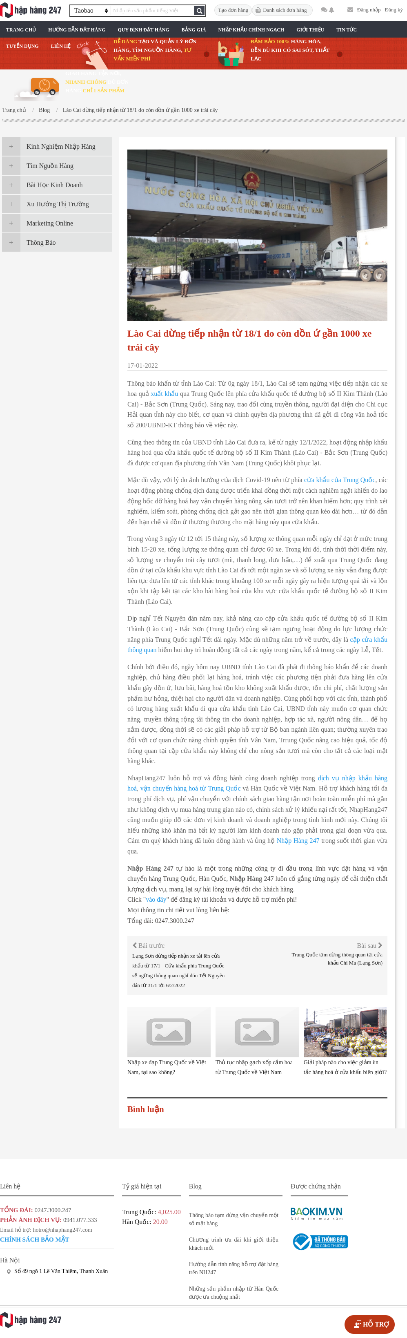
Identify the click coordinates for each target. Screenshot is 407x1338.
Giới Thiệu (310, 30)
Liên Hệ (61, 46)
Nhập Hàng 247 (298, 840)
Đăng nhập (369, 10)
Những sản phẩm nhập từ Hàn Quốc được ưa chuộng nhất (233, 1293)
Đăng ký (394, 10)
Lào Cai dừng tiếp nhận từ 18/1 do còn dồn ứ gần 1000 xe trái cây (140, 110)
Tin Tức (346, 30)
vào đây (156, 899)
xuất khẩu (164, 393)
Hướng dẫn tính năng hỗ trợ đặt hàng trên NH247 (233, 1268)
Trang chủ (21, 30)
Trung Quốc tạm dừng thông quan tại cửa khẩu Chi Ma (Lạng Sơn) (337, 959)
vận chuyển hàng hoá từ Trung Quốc (190, 788)
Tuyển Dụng (22, 46)
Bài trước (148, 945)
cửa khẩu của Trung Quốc (339, 479)
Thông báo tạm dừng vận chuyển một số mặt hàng (233, 1219)
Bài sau (370, 945)
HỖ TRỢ (376, 1324)
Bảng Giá (194, 30)
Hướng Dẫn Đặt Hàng (76, 30)
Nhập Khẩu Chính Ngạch (251, 30)
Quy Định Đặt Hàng (143, 30)
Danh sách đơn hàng (285, 10)
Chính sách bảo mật (34, 1239)
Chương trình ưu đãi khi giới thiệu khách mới (233, 1244)
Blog (44, 110)
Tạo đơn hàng (233, 10)
